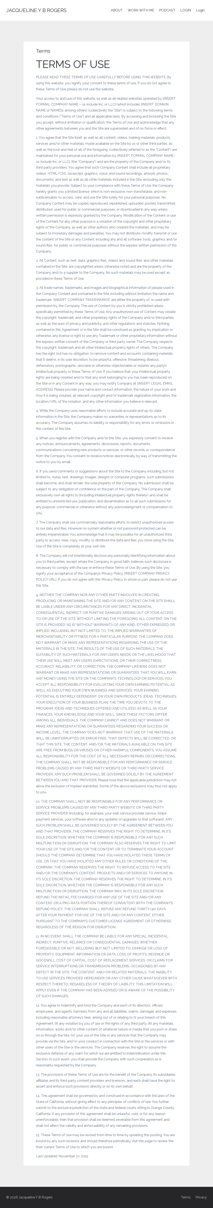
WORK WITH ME (141, 10)
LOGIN (185, 10)
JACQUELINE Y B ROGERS (36, 10)
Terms (186, 1197)
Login (200, 10)
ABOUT (117, 10)
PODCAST (167, 10)
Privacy (201, 1197)
